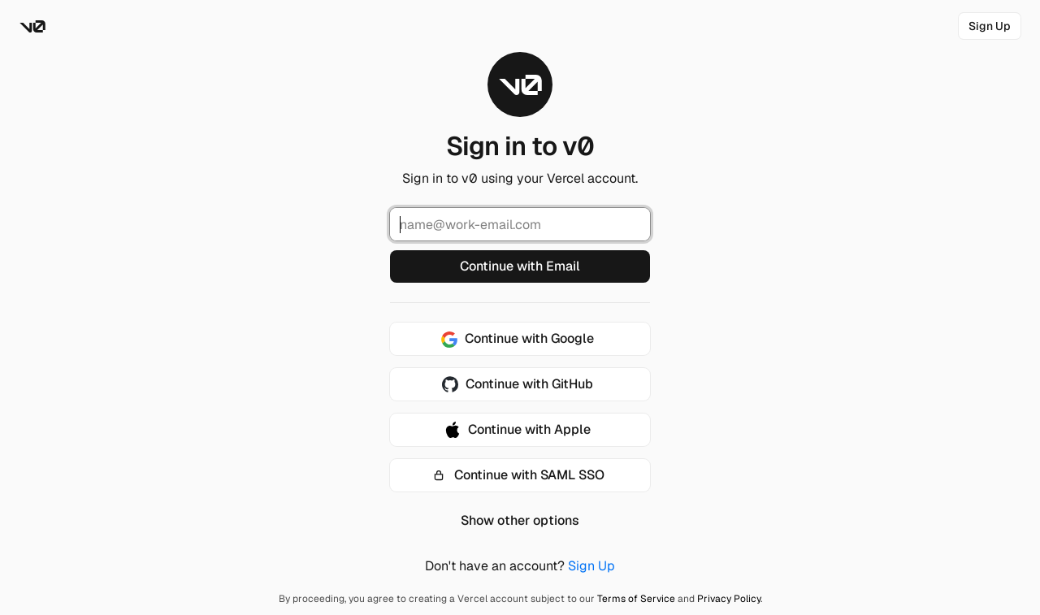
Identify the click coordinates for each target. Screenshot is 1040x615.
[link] (989, 26)
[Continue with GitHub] (520, 384)
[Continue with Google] (520, 339)
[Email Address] (520, 224)
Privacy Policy (728, 598)
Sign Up (591, 565)
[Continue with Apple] (520, 430)
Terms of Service (636, 598)
